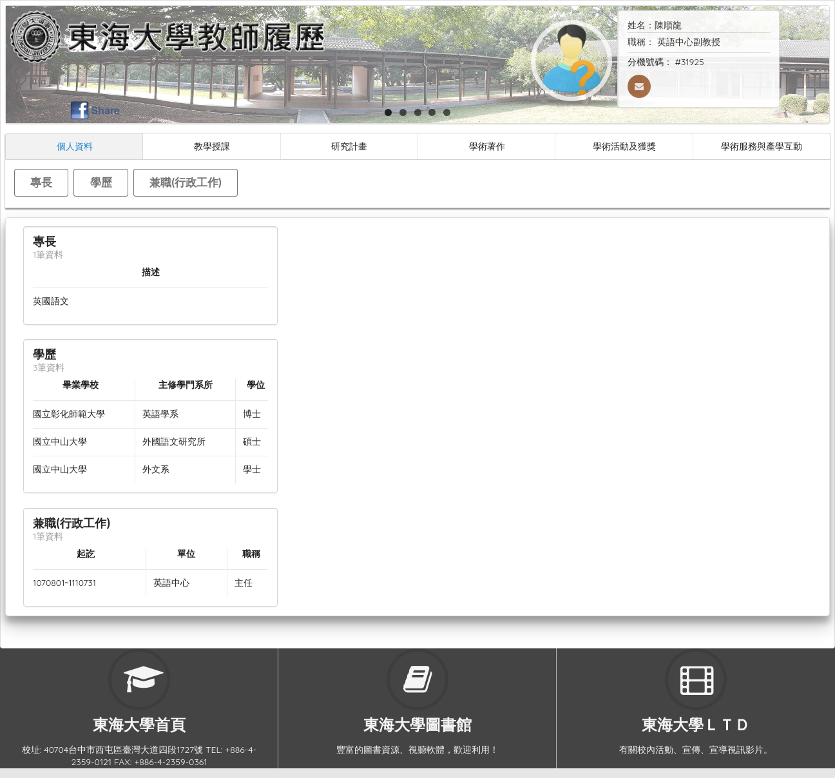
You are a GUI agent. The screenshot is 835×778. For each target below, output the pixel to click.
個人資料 (75, 146)
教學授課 (212, 146)
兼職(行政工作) (185, 182)
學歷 (101, 182)
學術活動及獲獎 (624, 146)
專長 (41, 182)
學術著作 (487, 146)
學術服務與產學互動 (761, 146)
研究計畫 (349, 146)
